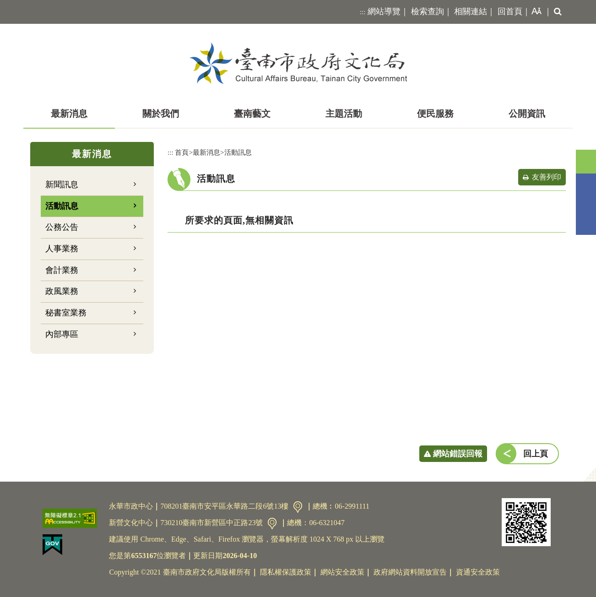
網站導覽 (384, 11)
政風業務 (61, 291)
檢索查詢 (427, 11)
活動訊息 (61, 206)
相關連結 (470, 11)
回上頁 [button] (535, 453)
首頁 (182, 152)
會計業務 (61, 270)
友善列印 (546, 177)
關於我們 (160, 114)
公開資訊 (527, 114)
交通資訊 (297, 507)
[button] (535, 12)
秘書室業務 (66, 312)
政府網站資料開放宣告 (410, 572)
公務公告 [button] (61, 227)
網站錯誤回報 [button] (457, 453)
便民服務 (435, 114)
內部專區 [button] (61, 334)
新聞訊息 (61, 184)
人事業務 (61, 248)
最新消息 (69, 114)
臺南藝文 (252, 114)
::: (363, 12)
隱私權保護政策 (285, 572)
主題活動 (343, 114)
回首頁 (510, 11)
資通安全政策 (478, 572)
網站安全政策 (342, 572)
